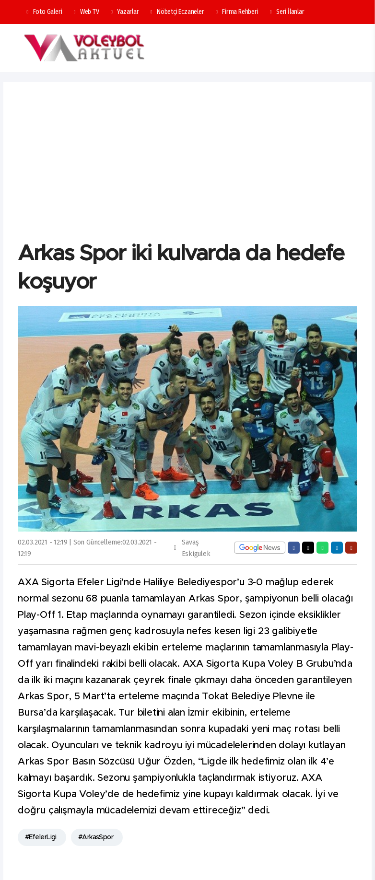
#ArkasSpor (95, 837)
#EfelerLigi (41, 837)
